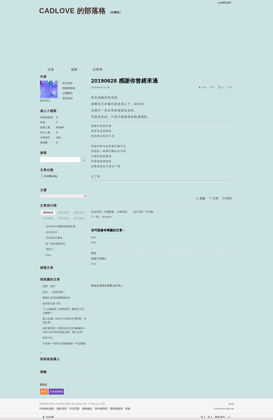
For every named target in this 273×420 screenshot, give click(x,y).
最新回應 (63, 212)
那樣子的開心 (98, 258)
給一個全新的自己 (56, 243)
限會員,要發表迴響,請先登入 (107, 285)
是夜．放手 (49, 286)
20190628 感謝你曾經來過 (60, 226)
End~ (94, 237)
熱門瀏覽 (48, 218)
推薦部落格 (69, 88)
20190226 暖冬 (54, 237)
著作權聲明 (101, 408)
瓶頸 (93, 253)
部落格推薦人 (50, 359)
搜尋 (83, 159)
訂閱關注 (68, 93)
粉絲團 (50, 417)
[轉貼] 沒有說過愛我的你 (56, 297)
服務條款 (87, 408)
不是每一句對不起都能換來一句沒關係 (64, 343)
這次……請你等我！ (54, 292)
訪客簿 (97, 69)
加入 (210, 417)
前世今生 (48, 337)
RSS (44, 391)
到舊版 (115, 12)
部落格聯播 (56, 391)
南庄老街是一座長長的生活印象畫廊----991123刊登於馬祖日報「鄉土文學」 (64, 330)
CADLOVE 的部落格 (72, 11)
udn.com (230, 408)
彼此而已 (45, 100)
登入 (203, 417)
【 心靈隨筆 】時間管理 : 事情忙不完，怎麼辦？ (65, 311)
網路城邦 (220, 417)
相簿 (74, 69)
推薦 (202, 198)
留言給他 (68, 98)
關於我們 (62, 408)
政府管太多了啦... (53, 303)
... (92, 247)
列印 (229, 198)
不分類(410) (50, 176)
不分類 (149, 211)
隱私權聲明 (116, 408)
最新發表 (48, 212)
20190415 (107, 216)
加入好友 (68, 83)
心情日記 (122, 211)
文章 (51, 69)
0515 (93, 263)
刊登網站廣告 (46, 408)
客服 (127, 408)
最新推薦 (79, 212)
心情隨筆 (109, 211)
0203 (93, 242)
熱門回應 (63, 218)
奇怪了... (50, 249)
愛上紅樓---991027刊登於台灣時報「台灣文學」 (64, 320)
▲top (231, 404)
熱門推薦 (79, 218)
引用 (215, 198)
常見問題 (75, 408)
